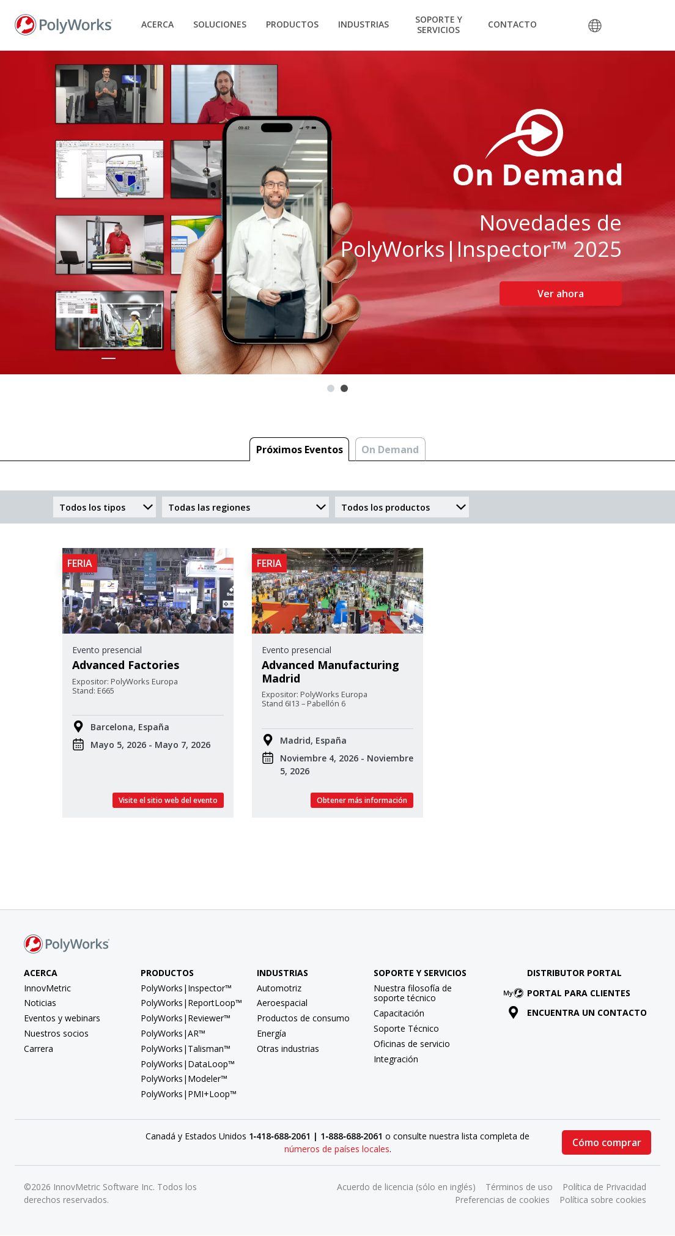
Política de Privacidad (604, 1187)
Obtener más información (362, 800)
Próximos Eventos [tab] (299, 449)
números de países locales (336, 1149)
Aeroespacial (282, 1002)
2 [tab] (344, 388)
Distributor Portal (574, 973)
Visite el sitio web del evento (168, 800)
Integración (396, 1059)
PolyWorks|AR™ (173, 1033)
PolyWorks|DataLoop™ (188, 1064)
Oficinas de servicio (412, 1043)
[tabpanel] (337, 212)
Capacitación (399, 1013)
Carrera (38, 1048)
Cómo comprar (606, 1142)
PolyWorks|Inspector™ (186, 988)
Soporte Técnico (406, 1028)
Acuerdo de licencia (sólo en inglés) (406, 1187)
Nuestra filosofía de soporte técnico (413, 993)
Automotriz (279, 988)
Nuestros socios (56, 1033)
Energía (271, 1033)
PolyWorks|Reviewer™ (186, 1018)
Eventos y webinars (62, 1018)
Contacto (512, 24)
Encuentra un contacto (577, 1012)
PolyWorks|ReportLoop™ (191, 1002)
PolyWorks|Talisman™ (186, 1048)
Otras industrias (288, 1048)
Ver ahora (560, 293)
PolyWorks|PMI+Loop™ (189, 1094)
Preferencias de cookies (502, 1199)
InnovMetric (47, 988)
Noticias (40, 1002)
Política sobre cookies (602, 1199)
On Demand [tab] (390, 449)
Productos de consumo (303, 1018)
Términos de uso (519, 1187)
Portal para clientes (569, 993)
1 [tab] (330, 388)
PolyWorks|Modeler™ (184, 1078)
